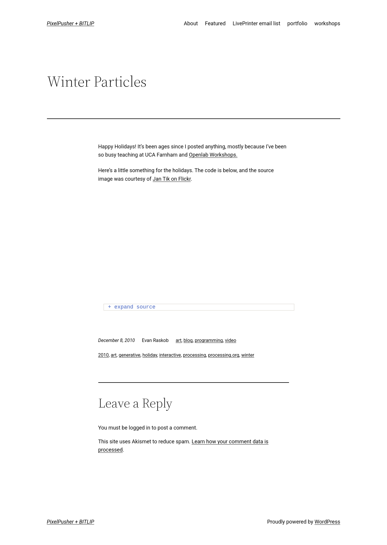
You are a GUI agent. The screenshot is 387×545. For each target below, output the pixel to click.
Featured (215, 23)
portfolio (297, 23)
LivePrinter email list (256, 23)
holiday (149, 355)
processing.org (223, 355)
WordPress (327, 522)
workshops (327, 23)
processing (194, 355)
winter (247, 355)
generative (129, 355)
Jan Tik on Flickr (172, 179)
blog (188, 340)
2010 (103, 355)
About (191, 23)
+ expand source (132, 307)
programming (209, 340)
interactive (170, 355)
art (179, 340)
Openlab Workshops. (213, 155)
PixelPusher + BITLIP (70, 23)
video (230, 340)
